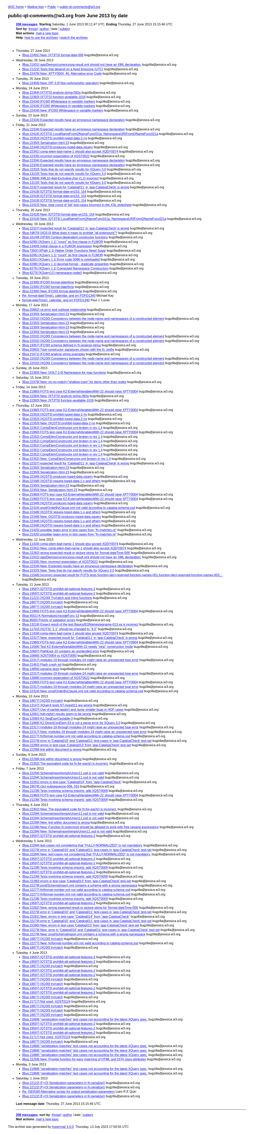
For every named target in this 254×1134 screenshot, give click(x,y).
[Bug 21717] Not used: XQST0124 (46, 1001)
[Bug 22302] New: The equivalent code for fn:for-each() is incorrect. (69, 809)
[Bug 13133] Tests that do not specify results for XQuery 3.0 (64, 173)
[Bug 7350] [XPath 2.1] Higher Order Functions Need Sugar (64, 250)
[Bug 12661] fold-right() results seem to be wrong (56, 714)
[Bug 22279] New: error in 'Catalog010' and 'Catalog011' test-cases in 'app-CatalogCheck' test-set (91, 930)
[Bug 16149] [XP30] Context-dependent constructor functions (65, 237)
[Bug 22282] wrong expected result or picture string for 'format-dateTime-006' (76, 552)
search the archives (74, 37)
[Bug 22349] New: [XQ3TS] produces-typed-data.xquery (61, 516)
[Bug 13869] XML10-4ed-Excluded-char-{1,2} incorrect (60, 178)
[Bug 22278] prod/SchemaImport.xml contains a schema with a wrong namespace (79, 885)
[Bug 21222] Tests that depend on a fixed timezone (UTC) (62, 69)
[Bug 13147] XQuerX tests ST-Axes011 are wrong (57, 705)
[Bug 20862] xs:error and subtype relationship (54, 309)
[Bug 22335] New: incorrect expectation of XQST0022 (60, 561)
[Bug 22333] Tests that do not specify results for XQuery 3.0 (64, 169)
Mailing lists (35, 7)
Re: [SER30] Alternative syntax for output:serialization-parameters (68, 1091)
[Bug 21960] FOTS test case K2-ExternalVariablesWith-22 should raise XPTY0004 (80, 391)
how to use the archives (41, 37)
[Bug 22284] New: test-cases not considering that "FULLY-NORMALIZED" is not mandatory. (86, 854)
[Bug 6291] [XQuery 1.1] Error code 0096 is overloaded (61, 259)
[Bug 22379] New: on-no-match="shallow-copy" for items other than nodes (74, 382)
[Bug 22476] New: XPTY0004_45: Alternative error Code (62, 73)
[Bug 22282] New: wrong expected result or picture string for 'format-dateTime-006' (80, 907)
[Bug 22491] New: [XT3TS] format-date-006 (53, 55)
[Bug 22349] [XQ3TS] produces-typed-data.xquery (57, 147)
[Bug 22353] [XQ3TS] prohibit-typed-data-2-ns (54, 138)
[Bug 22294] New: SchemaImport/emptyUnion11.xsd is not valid (67, 831)
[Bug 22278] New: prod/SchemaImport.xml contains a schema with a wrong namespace (83, 934)
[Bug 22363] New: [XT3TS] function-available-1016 (58, 400)
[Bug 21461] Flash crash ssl (41, 664)
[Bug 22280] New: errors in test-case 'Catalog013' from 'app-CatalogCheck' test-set (80, 925)
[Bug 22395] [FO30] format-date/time (48, 282)
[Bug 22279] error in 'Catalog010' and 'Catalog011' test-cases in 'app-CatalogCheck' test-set (87, 740)
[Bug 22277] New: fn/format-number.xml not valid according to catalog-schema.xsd (80, 943)
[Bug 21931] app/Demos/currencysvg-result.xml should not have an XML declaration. (81, 64)
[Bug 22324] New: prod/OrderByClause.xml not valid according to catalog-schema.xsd (82, 691)
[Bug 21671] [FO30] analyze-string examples (53, 354)
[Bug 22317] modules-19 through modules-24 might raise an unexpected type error (80, 660)
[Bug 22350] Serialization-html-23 (45, 142)
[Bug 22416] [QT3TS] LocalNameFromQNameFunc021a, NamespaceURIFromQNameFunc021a (90, 134)
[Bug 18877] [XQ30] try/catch (42, 602)
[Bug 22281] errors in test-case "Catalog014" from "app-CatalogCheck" (72, 782)
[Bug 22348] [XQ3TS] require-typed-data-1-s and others (61, 481)
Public (51, 7)
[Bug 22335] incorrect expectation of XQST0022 (56, 156)
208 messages (27, 24)
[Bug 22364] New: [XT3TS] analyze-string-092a (55, 396)
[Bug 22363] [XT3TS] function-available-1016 (54, 97)
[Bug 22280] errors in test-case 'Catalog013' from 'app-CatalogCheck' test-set (76, 745)
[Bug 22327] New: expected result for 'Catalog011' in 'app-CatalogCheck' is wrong (79, 637)
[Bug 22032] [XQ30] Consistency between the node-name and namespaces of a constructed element (93, 318)
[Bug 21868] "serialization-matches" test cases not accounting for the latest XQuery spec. (84, 1019)
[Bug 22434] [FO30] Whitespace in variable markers (58, 101)
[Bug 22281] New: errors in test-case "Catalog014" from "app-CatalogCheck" (76, 916)
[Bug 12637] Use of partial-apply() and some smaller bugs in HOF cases (72, 709)
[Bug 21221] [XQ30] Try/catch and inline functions (57, 598)
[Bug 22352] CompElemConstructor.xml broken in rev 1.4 (62, 427)
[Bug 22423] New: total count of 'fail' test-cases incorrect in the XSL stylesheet (77, 205)
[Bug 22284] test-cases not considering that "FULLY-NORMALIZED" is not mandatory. (82, 845)
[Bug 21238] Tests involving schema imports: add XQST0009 (65, 790)
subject (65, 29)
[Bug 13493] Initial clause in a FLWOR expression (57, 246)
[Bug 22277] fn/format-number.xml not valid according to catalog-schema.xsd (76, 736)
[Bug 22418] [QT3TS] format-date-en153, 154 (54, 191)
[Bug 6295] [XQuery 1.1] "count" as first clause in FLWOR (62, 242)
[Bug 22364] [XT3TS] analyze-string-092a (51, 92)
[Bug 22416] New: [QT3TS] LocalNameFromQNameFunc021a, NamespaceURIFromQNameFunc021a (94, 218)
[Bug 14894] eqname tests (40, 669)
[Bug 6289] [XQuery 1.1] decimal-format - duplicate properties (65, 264)
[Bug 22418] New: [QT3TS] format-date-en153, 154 (58, 214)
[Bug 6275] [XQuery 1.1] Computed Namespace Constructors (65, 268)
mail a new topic (47, 33)
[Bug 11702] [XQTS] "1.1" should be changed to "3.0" (59, 629)
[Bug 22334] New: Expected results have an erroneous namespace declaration (77, 566)
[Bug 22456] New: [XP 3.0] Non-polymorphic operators (60, 83)
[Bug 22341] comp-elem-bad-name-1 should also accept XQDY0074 (70, 151)
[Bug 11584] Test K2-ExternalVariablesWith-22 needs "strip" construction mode (77, 646)
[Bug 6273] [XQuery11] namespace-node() (52, 272)
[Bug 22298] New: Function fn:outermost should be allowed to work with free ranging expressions (90, 827)
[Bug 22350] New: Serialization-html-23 (49, 490)
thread (33, 29)
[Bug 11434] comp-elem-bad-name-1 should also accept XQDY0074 (70, 544)
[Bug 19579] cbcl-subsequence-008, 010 (50, 786)
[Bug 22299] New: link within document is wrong (56, 822)
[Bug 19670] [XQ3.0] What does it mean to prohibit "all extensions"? (69, 233)
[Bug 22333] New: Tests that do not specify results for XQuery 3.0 (68, 570)
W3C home (16, 7)
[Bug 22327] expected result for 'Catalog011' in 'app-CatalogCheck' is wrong (75, 187)
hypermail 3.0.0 (62, 1126)
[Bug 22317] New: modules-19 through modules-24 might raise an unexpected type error (84, 732)
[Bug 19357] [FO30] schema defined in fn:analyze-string (61, 345)
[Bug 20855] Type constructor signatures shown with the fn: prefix (68, 349)
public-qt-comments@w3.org (80, 7)
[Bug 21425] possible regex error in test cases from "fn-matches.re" (69, 530)
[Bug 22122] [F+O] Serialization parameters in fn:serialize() (63, 1083)
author (44, 29)
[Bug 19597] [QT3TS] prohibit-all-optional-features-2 (58, 589)
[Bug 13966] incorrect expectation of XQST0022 (56, 678)
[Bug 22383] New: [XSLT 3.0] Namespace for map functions (64, 372)
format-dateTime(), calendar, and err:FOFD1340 (56, 300)
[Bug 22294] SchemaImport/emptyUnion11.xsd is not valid (63, 773)
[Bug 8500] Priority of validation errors (48, 620)
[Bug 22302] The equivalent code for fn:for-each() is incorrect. (65, 763)
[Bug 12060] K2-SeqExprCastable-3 (47, 718)
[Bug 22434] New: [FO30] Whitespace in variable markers (62, 110)
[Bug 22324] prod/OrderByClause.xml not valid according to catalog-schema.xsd (78, 507)
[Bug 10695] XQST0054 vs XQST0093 (49, 655)
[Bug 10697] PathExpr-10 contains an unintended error (60, 651)
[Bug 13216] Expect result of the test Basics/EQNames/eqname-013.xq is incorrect (80, 624)
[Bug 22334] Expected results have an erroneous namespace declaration (73, 120)
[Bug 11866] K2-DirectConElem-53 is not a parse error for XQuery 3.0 (71, 723)
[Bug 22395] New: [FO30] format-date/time (52, 291)
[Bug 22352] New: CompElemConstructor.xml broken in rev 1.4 (66, 458)
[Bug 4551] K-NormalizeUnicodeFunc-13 (50, 615)
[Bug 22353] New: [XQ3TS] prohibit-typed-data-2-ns (58, 423)
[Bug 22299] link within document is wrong (52, 749)
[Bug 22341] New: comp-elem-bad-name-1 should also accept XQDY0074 (74, 548)
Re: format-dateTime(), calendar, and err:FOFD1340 (58, 295)
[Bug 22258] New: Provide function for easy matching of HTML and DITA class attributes (84, 1059)
